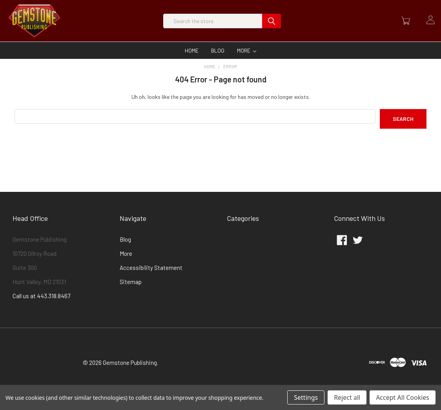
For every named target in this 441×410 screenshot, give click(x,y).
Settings (306, 397)
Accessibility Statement (151, 280)
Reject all (347, 397)
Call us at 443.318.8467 (41, 309)
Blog (217, 63)
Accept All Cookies (402, 397)
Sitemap (131, 295)
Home (192, 63)
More (247, 63)
